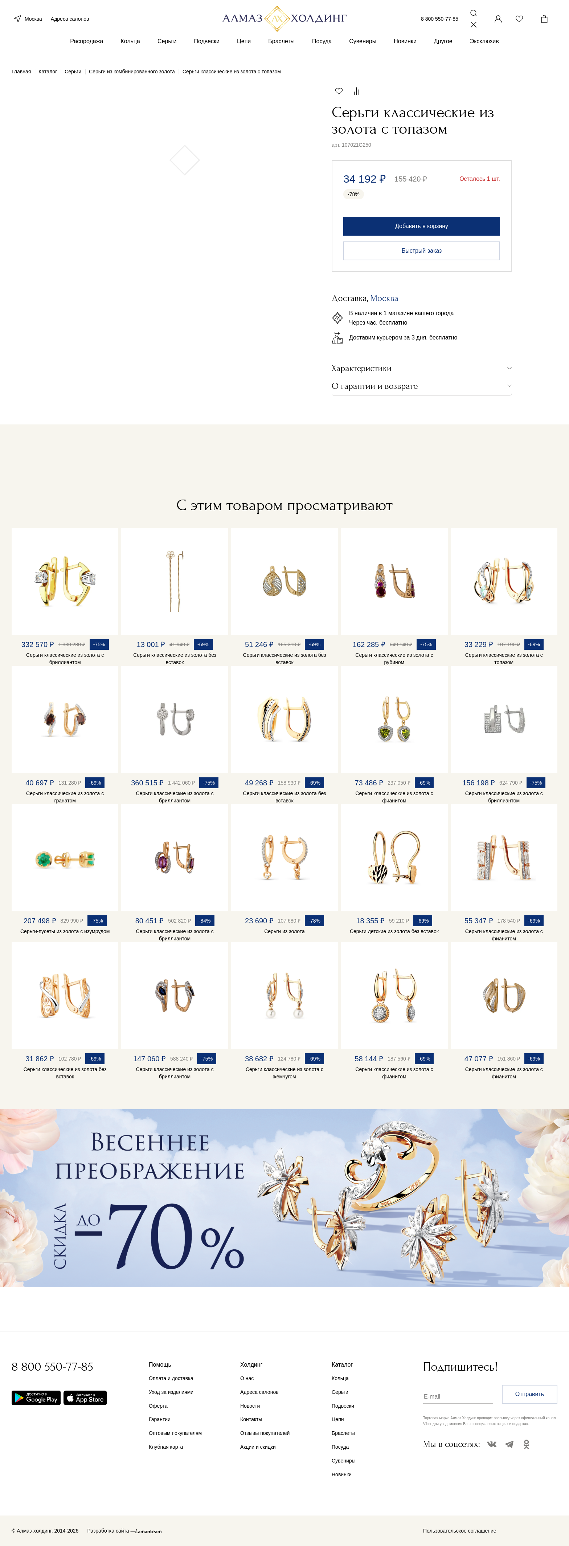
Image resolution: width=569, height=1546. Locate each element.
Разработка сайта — (111, 1531)
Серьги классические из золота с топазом (504, 658)
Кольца (130, 47)
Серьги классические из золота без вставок (174, 658)
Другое (443, 47)
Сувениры (362, 47)
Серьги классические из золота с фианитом (394, 796)
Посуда (322, 47)
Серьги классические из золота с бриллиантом (65, 658)
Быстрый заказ (422, 251)
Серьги (166, 47)
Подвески (207, 47)
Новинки (405, 47)
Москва (27, 21)
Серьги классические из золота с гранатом (65, 796)
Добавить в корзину (421, 226)
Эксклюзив (484, 47)
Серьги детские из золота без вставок (394, 931)
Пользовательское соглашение (459, 1531)
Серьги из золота (284, 931)
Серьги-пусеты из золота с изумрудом (65, 931)
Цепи (244, 47)
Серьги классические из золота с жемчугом (284, 1072)
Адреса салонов (70, 21)
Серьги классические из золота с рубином (394, 658)
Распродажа (86, 47)
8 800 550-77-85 (439, 21)
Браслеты (281, 47)
